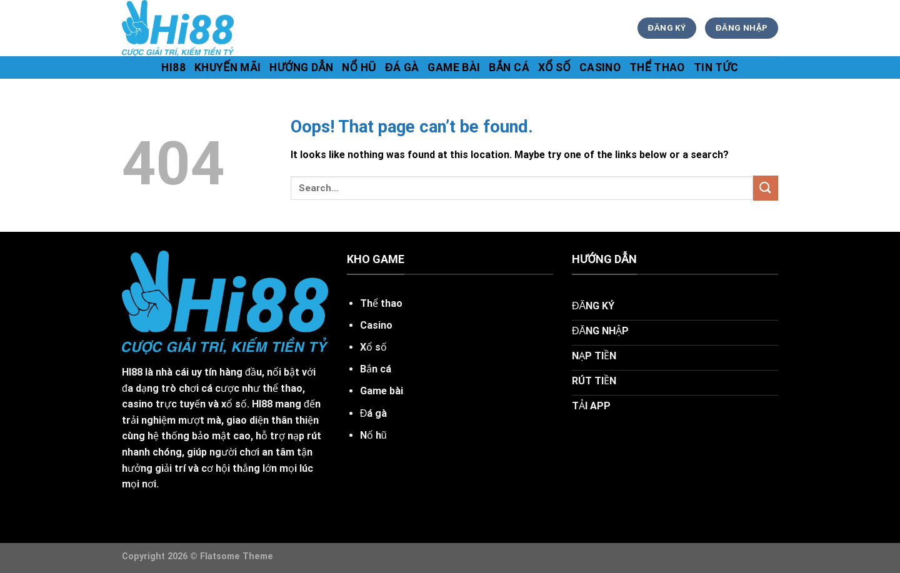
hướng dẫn (301, 67)
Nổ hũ (359, 67)
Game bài (454, 67)
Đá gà (402, 67)
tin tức (716, 67)
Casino (600, 67)
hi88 (173, 67)
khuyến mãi (227, 67)
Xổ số (554, 67)
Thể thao (657, 67)
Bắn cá (509, 67)
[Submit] (765, 188)
